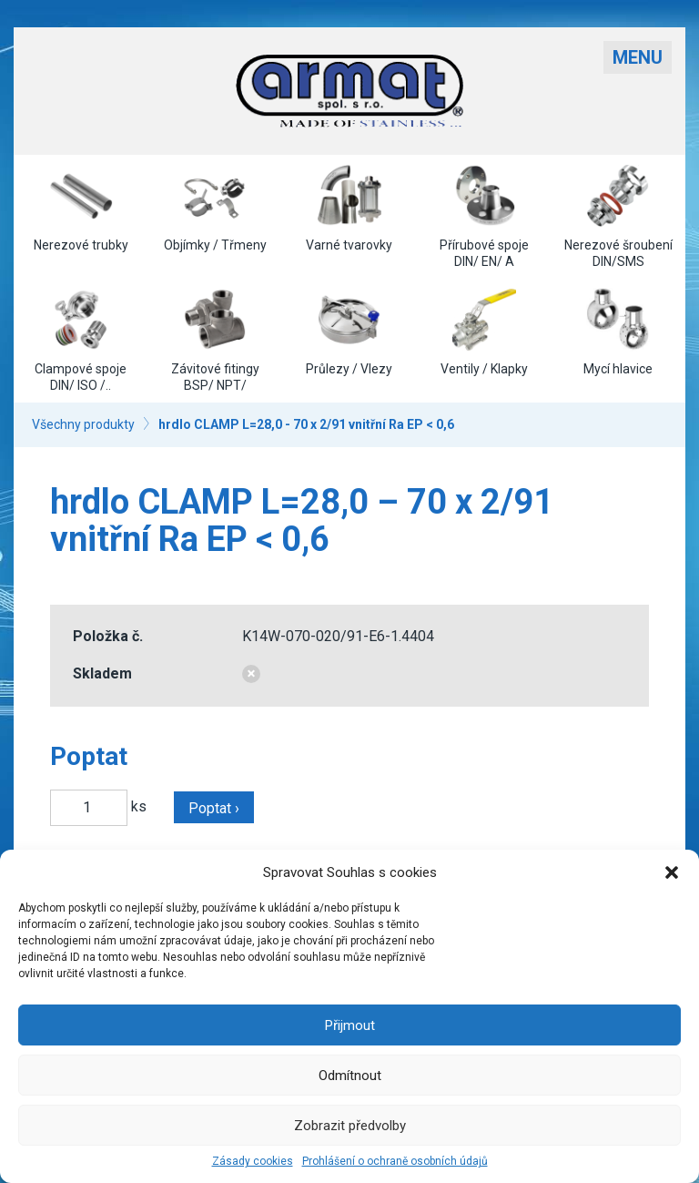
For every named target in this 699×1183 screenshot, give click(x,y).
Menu (638, 57)
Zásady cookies (252, 1161)
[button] (672, 872)
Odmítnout (350, 1075)
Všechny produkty (83, 424)
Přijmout (350, 1025)
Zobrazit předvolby (350, 1125)
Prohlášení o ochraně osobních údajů (395, 1161)
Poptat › (213, 808)
